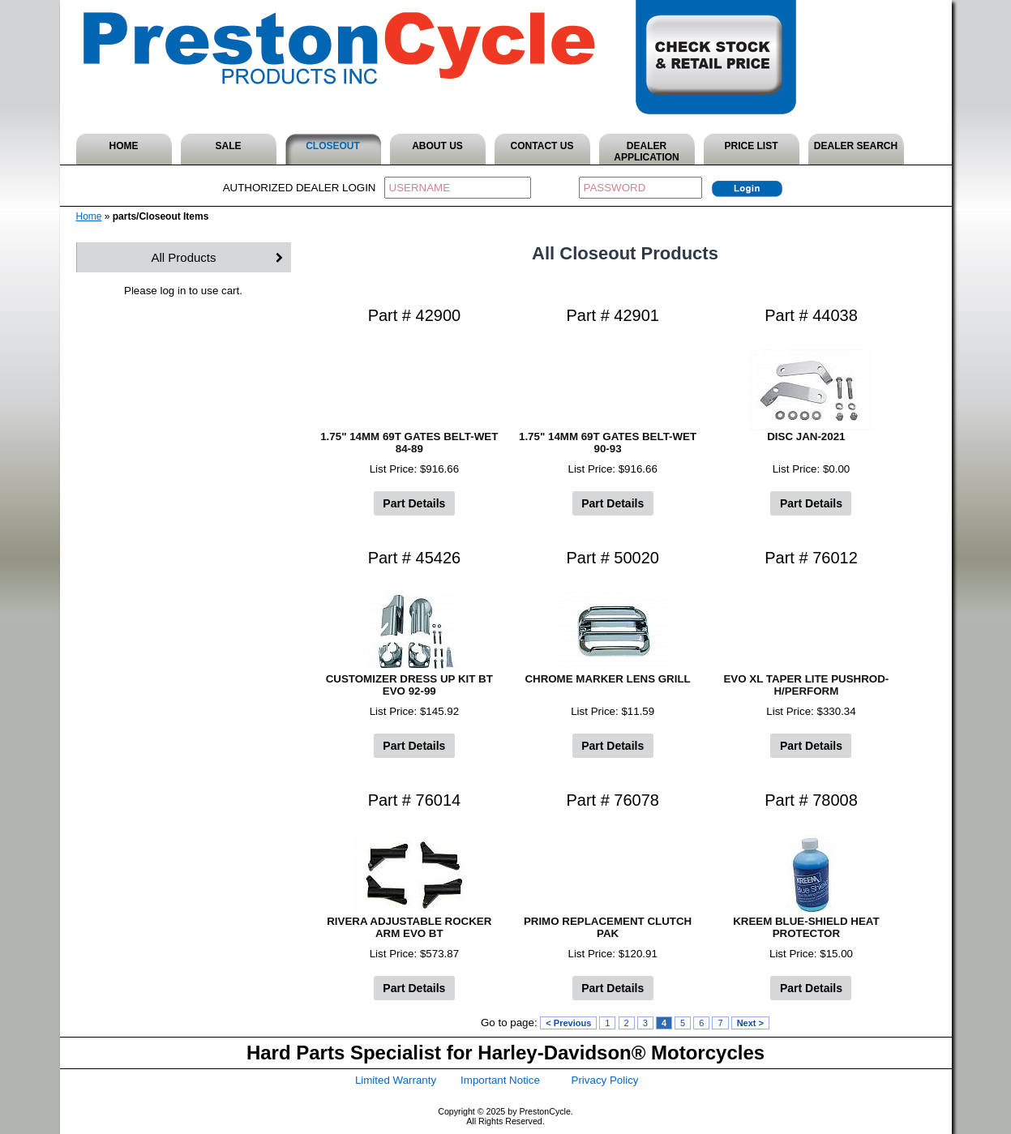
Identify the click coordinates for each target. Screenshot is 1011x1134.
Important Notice (500, 1080)
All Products (183, 257)
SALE (228, 146)
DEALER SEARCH (855, 146)
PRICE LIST (751, 146)
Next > (750, 1023)
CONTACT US (542, 146)
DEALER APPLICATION (646, 151)
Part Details (414, 503)
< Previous (568, 1023)
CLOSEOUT (333, 146)
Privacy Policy (605, 1080)
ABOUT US (437, 146)
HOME (124, 146)
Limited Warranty (395, 1080)
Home (89, 216)
